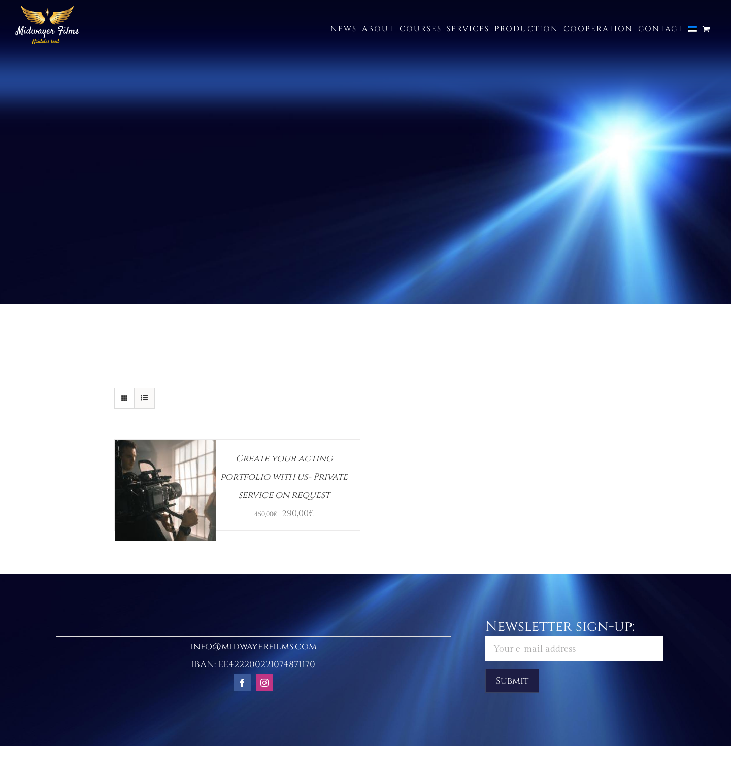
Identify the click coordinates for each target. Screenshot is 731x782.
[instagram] (264, 682)
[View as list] (144, 398)
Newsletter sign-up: (573, 639)
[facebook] (242, 682)
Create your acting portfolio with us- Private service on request (284, 477)
